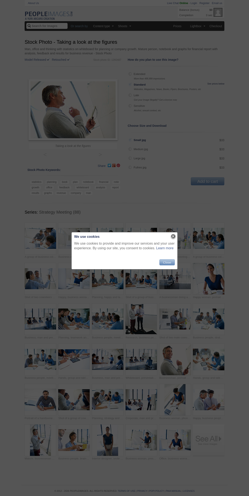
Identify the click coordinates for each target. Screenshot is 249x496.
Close (167, 262)
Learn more (165, 248)
